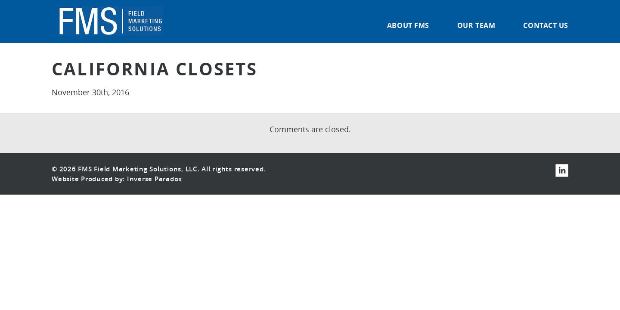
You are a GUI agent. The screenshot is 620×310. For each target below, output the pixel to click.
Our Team (476, 26)
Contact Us (545, 26)
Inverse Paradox (154, 178)
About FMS (408, 26)
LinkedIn (561, 170)
